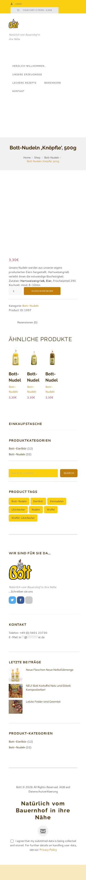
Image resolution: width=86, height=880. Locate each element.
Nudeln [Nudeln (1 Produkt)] (36, 524)
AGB (62, 802)
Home (27, 157)
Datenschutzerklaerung (43, 806)
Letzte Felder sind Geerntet (43, 717)
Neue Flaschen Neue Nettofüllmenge (49, 685)
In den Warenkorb (42, 306)
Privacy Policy (48, 865)
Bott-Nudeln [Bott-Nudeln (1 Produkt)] (19, 516)
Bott (19, 802)
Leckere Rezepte (24, 82)
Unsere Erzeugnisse (27, 74)
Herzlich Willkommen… (29, 65)
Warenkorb (52, 82)
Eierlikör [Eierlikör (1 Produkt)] (38, 516)
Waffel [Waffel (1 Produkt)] (51, 524)
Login (18, 4)
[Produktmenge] (15, 306)
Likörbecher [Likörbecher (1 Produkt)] (18, 524)
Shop (37, 157)
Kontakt (18, 91)
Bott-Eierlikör (18, 464)
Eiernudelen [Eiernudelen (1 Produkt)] (57, 516)
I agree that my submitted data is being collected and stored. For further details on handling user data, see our (43, 860)
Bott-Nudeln (51, 157)
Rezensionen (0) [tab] (27, 338)
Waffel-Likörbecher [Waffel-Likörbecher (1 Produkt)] (23, 533)
